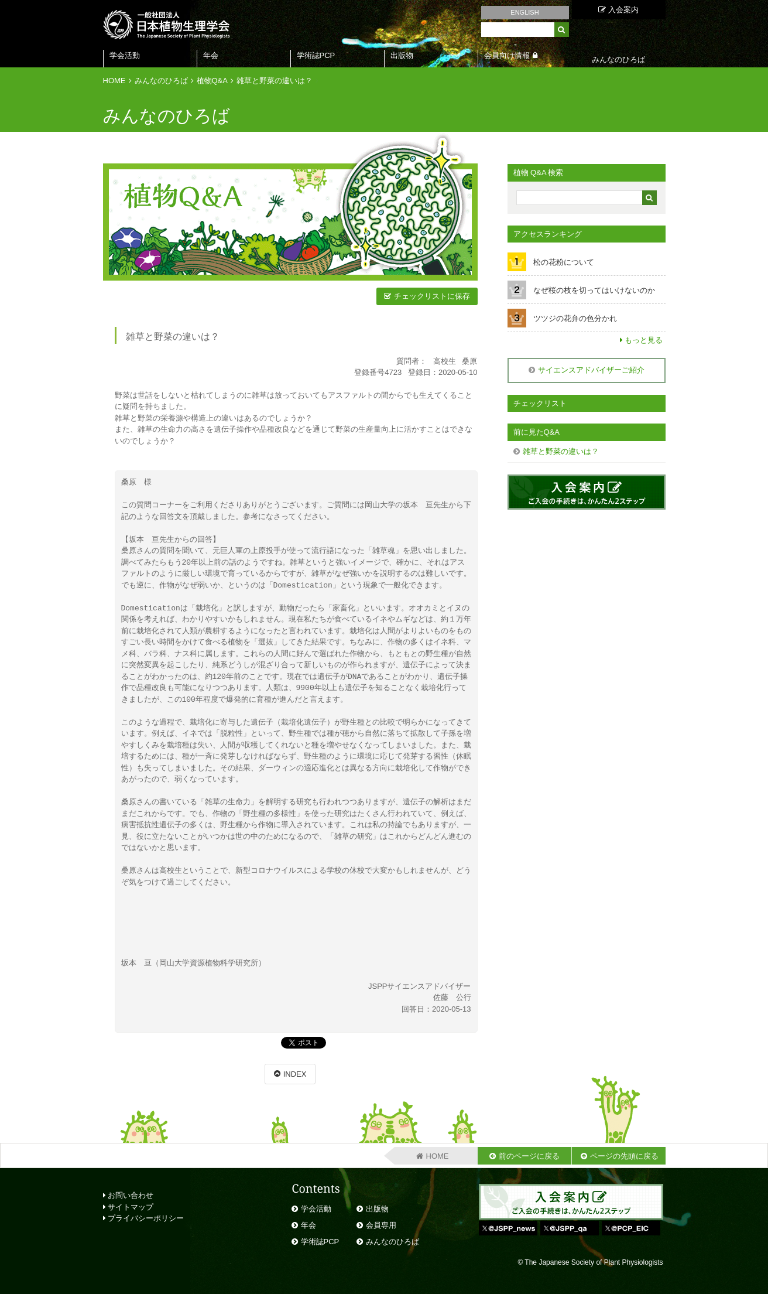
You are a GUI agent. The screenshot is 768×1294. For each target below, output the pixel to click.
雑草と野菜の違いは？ (274, 80)
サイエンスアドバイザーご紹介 (591, 370)
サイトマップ (128, 1207)
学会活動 (124, 55)
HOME (114, 80)
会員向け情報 (507, 55)
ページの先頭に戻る (624, 1156)
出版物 (401, 55)
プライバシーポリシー (143, 1218)
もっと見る (644, 340)
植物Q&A (212, 80)
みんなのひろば (161, 80)
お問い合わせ (128, 1195)
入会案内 (618, 9)
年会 (210, 55)
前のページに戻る (529, 1156)
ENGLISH (524, 12)
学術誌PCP (316, 55)
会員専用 (381, 1225)
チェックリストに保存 (432, 296)
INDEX (295, 1074)
